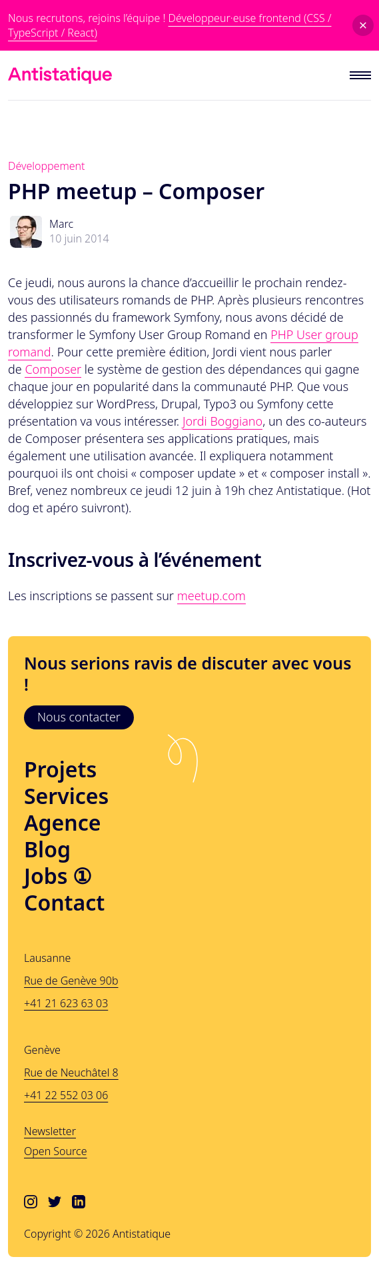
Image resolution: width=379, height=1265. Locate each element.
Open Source (55, 1151)
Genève (42, 1050)
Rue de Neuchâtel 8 (71, 1072)
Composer (53, 369)
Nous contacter (79, 717)
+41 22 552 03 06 (66, 1095)
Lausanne (47, 958)
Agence (62, 822)
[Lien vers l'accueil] (60, 75)
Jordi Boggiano (222, 421)
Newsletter (50, 1131)
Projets (60, 769)
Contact (64, 902)
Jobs (58, 876)
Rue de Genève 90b (71, 980)
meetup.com (211, 596)
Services (66, 796)
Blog (47, 849)
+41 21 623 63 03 (66, 1003)
